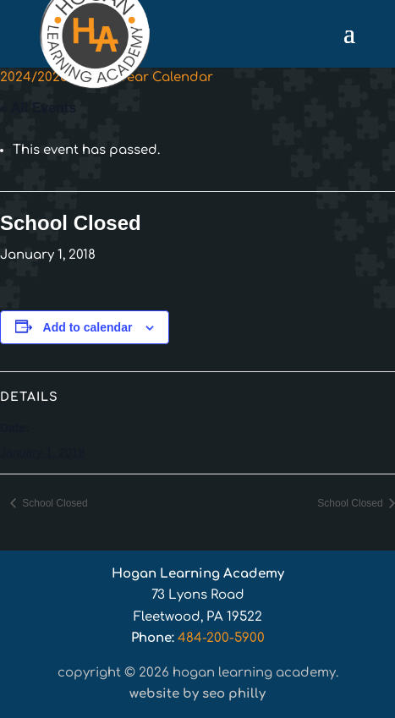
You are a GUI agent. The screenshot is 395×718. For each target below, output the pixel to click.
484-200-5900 (221, 638)
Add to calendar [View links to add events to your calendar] (88, 327)
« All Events (38, 108)
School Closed (53, 503)
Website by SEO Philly (197, 694)
